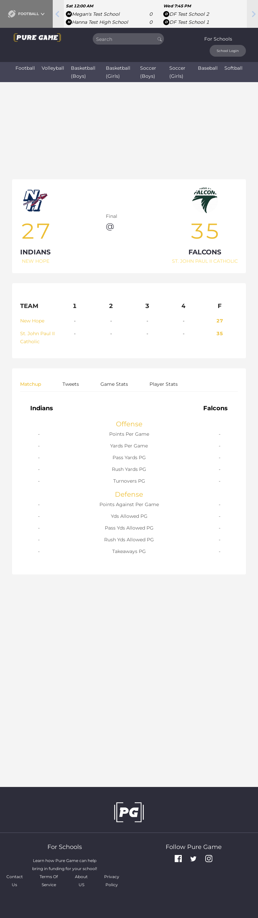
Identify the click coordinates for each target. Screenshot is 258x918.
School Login (228, 51)
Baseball (208, 68)
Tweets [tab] (70, 384)
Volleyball (53, 68)
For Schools (218, 39)
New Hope (32, 321)
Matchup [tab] (30, 384)
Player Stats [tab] (163, 384)
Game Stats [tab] (114, 384)
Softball (233, 68)
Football (25, 68)
